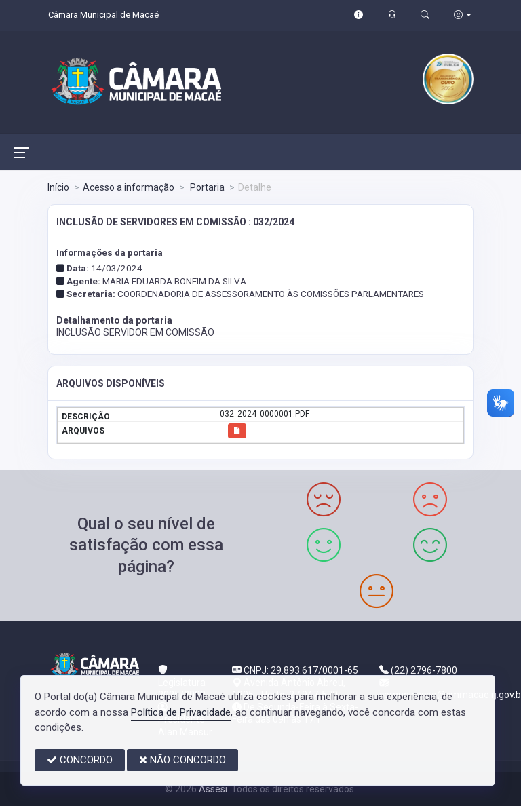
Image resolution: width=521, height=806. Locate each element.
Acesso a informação (128, 187)
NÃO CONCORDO (182, 760)
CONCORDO (80, 760)
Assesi (213, 789)
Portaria (206, 187)
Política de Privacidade (181, 712)
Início (58, 187)
